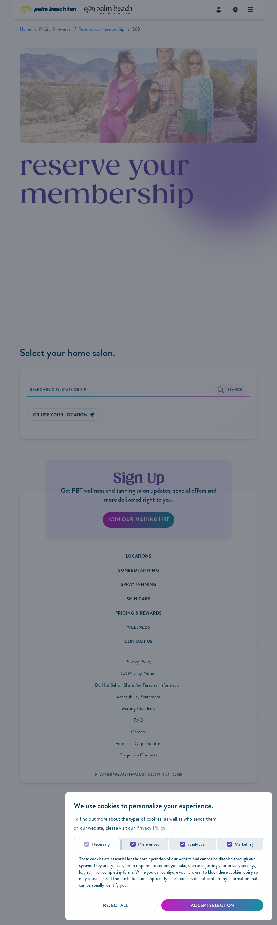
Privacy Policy (150, 828)
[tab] (96, 844)
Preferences (148, 844)
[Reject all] (115, 905)
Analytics (196, 844)
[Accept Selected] (212, 905)
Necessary (101, 844)
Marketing (244, 844)
